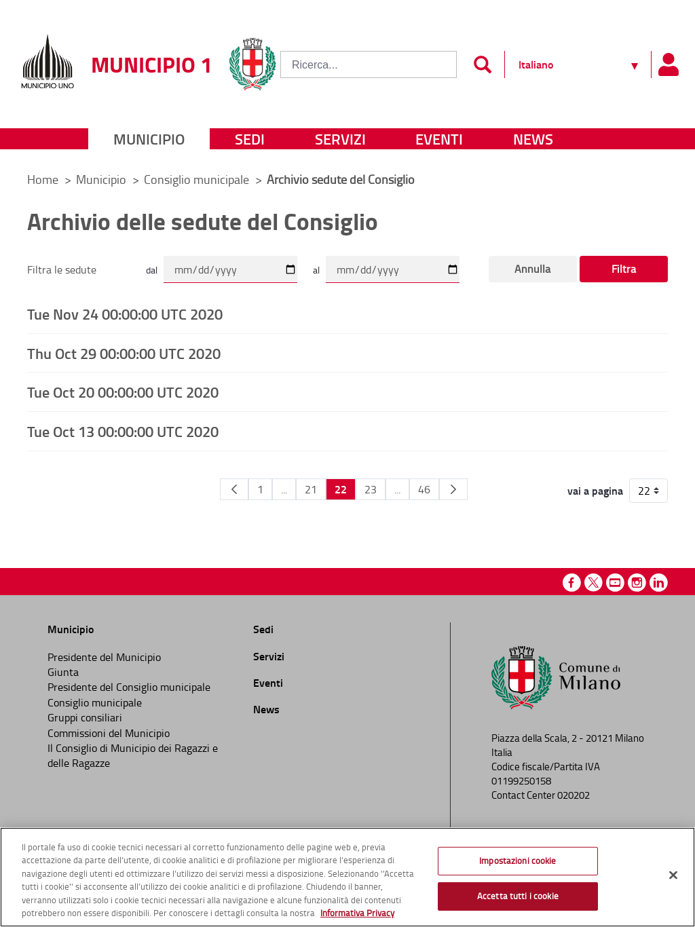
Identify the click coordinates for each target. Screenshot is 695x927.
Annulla (532, 268)
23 (370, 489)
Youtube (615, 582)
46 (424, 489)
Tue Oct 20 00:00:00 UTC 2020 (123, 391)
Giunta (63, 671)
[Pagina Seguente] (453, 489)
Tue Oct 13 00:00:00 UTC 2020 (123, 431)
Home (42, 179)
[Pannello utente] (668, 64)
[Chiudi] (673, 875)
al (316, 269)
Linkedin (659, 582)
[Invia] (482, 64)
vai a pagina (595, 490)
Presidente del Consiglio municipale (129, 686)
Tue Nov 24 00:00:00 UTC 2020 (125, 313)
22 (341, 489)
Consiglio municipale (198, 179)
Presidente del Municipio (104, 656)
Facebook (572, 582)
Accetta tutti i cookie (518, 896)
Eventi (439, 138)
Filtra (624, 268)
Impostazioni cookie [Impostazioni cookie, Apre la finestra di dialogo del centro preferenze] (517, 860)
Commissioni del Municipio (109, 732)
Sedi (250, 138)
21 (311, 489)
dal (151, 269)
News (533, 138)
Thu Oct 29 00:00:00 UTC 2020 (124, 353)
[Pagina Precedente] (234, 489)
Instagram (637, 582)
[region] (347, 877)
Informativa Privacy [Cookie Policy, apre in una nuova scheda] (357, 913)
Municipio (149, 138)
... (284, 489)
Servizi (340, 138)
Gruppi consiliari (85, 717)
